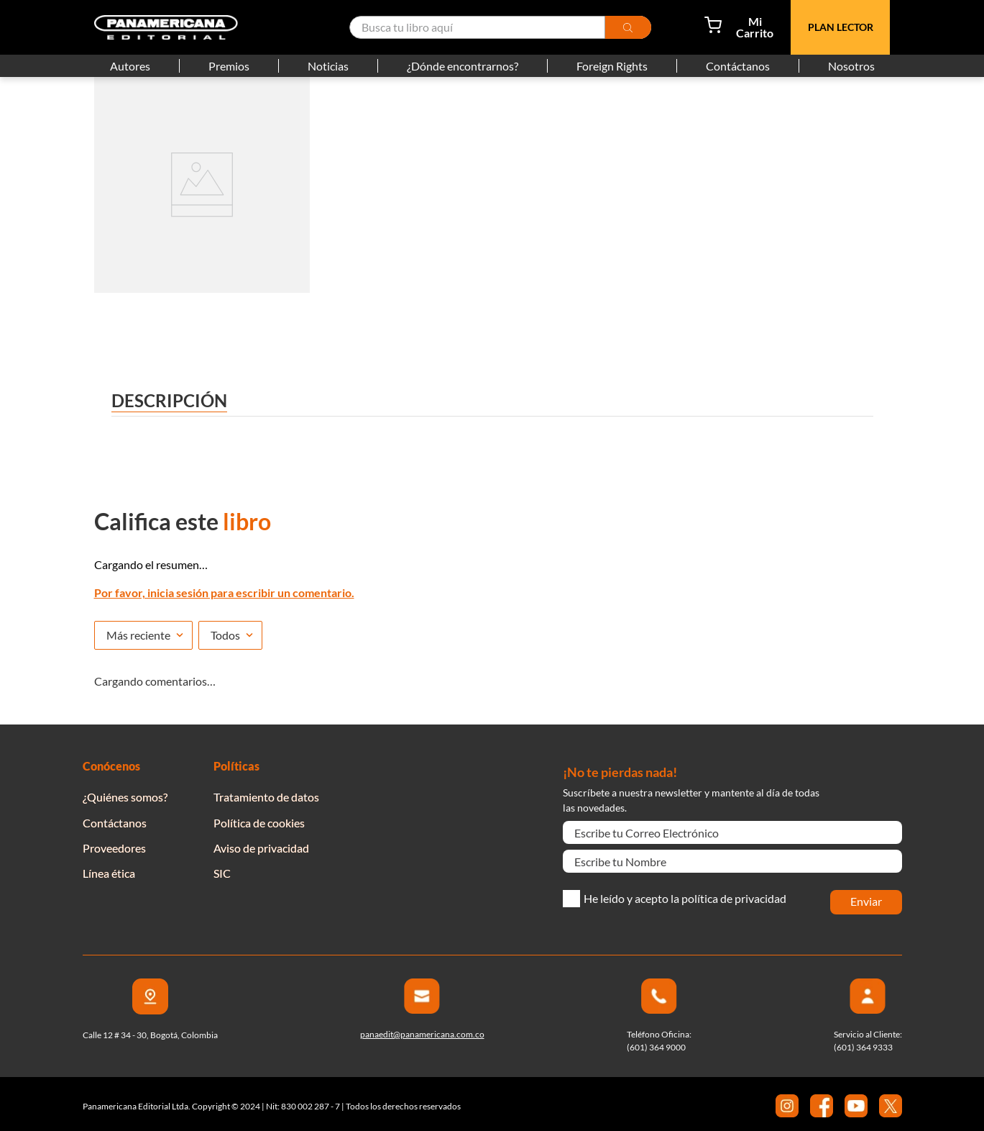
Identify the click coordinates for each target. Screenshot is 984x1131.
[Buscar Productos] (646, 27)
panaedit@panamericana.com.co (422, 1034)
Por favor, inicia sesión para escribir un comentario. (224, 592)
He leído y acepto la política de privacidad (685, 898)
